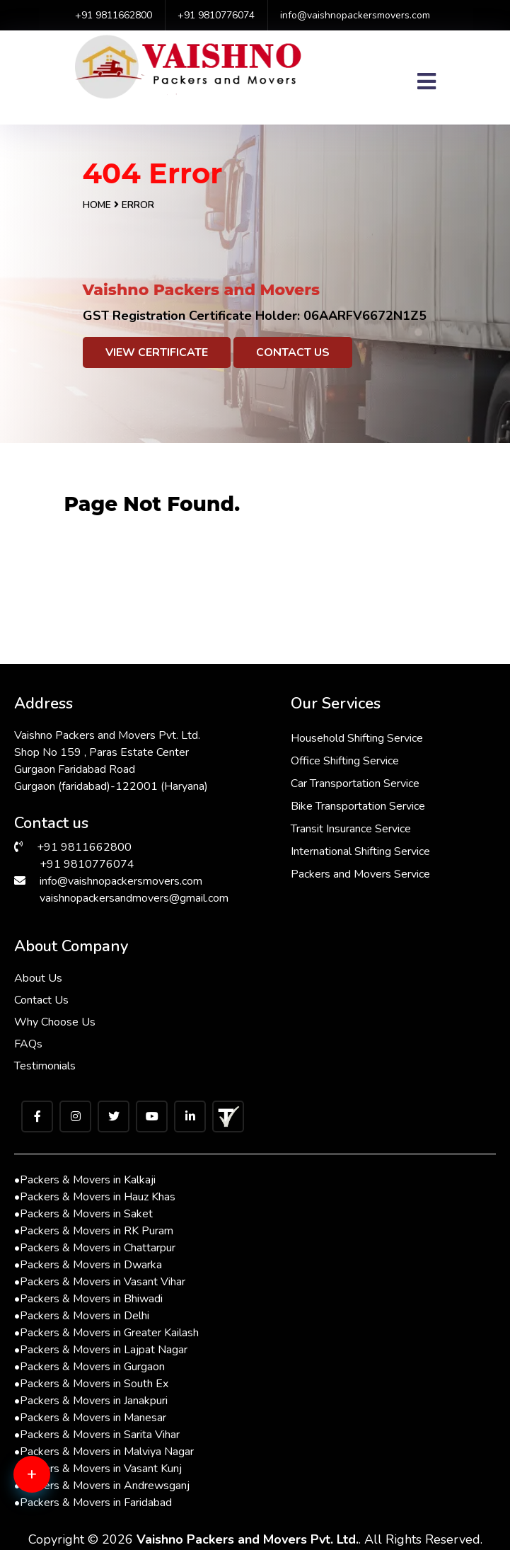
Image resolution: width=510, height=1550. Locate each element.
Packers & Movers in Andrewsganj (102, 1485)
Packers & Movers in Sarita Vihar (97, 1434)
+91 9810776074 (216, 15)
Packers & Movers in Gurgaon (89, 1366)
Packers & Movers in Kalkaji (85, 1179)
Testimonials (45, 1066)
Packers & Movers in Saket (83, 1213)
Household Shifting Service (357, 738)
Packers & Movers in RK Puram (93, 1230)
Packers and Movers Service (360, 874)
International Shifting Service (360, 851)
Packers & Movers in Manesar (90, 1417)
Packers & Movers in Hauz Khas (94, 1196)
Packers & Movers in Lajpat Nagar (100, 1349)
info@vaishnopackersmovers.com (355, 15)
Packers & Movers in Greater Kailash (106, 1332)
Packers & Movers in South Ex (91, 1383)
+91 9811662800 (113, 15)
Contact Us (293, 352)
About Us (38, 978)
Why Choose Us (54, 1022)
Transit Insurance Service (351, 829)
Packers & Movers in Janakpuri (91, 1400)
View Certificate (156, 352)
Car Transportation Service (355, 783)
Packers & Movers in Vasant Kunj (98, 1468)
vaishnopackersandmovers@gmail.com (134, 898)
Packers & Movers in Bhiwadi (88, 1298)
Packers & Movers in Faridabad (93, 1502)
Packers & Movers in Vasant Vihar (99, 1281)
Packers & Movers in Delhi (81, 1315)
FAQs (28, 1044)
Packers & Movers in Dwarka (88, 1264)
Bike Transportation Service (358, 806)
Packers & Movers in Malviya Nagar (104, 1451)
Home (97, 205)
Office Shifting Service (345, 761)
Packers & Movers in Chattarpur (94, 1247)
